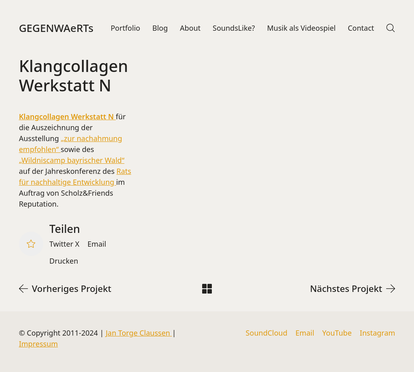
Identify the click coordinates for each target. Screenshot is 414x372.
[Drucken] (63, 261)
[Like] (31, 244)
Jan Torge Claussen (139, 333)
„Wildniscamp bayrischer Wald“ (72, 160)
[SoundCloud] (266, 333)
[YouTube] (337, 333)
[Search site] (390, 27)
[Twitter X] (64, 244)
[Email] (96, 244)
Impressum (38, 344)
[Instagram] (377, 333)
